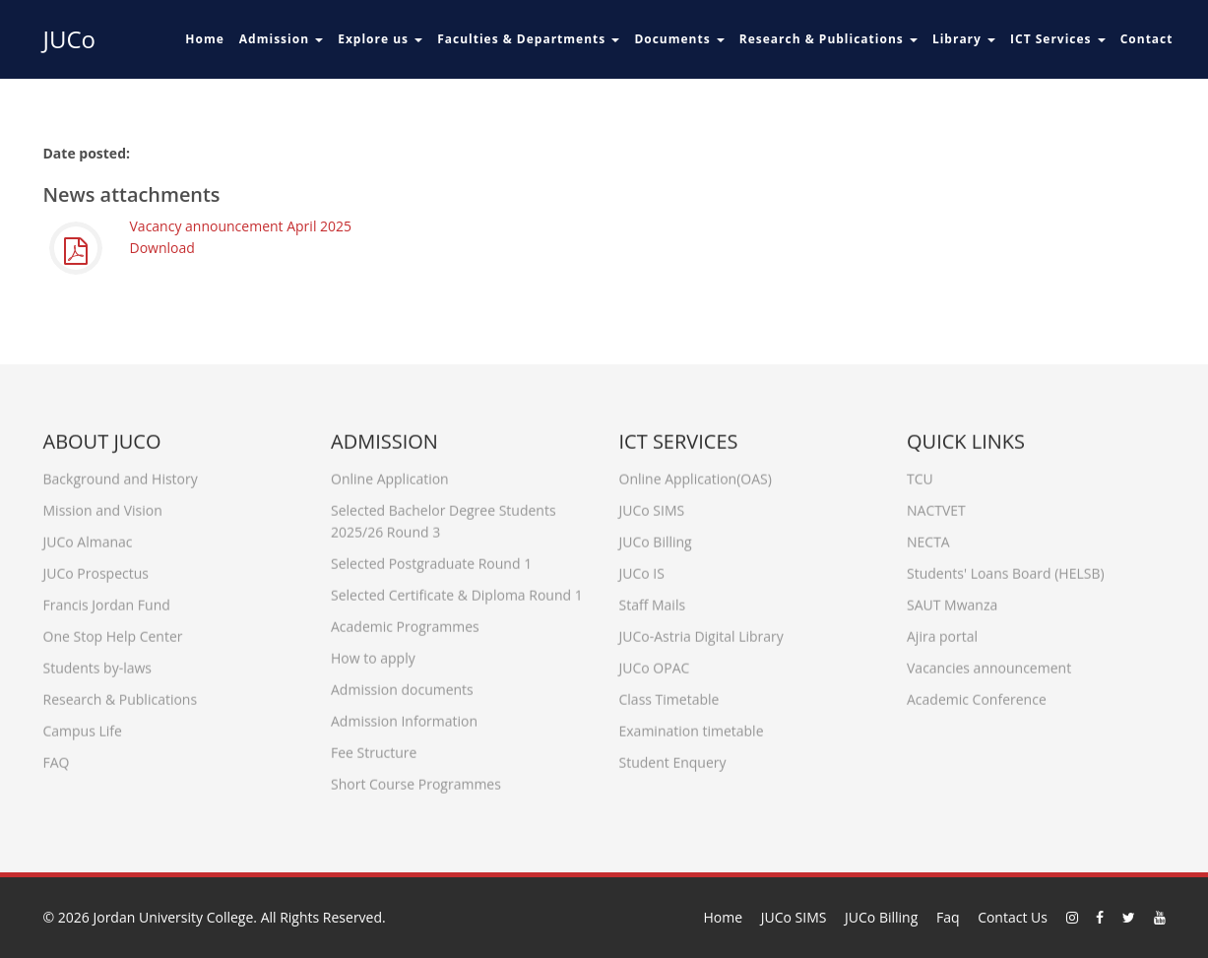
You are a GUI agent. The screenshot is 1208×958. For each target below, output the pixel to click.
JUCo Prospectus (96, 568)
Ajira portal (942, 631)
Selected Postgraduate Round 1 (431, 558)
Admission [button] (281, 39)
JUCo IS (642, 568)
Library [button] (963, 39)
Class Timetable (669, 694)
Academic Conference (977, 694)
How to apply (373, 653)
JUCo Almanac (88, 537)
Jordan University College (173, 917)
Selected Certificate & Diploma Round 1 (457, 590)
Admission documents (402, 684)
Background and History (120, 474)
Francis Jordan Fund (106, 600)
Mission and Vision (102, 505)
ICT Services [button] (1058, 39)
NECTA (928, 537)
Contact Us (1013, 917)
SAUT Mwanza (952, 600)
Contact (1147, 39)
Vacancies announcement (989, 663)
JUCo (69, 39)
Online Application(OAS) (695, 474)
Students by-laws (97, 663)
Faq (948, 917)
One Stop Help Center (113, 631)
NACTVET (936, 505)
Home (204, 39)
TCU (920, 474)
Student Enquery (673, 757)
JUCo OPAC (654, 663)
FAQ (56, 757)
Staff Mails (652, 600)
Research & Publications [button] (828, 39)
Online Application (390, 474)
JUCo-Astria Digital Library (701, 631)
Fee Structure (373, 747)
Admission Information (404, 716)
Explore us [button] (380, 39)
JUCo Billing (655, 537)
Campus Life (82, 726)
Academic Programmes (405, 621)
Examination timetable (691, 726)
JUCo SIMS (652, 505)
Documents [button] (679, 39)
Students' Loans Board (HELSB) (1006, 568)
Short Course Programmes (416, 779)
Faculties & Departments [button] (528, 39)
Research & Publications (120, 694)
